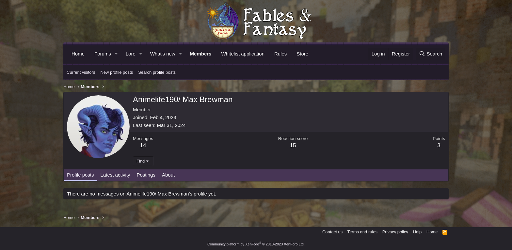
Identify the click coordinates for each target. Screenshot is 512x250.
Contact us (332, 231)
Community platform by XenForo (256, 244)
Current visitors (81, 72)
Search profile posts (157, 72)
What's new (162, 53)
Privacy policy (395, 231)
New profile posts (116, 72)
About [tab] (168, 175)
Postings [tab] (145, 175)
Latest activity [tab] (115, 175)
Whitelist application (242, 53)
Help (417, 231)
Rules (280, 53)
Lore (131, 53)
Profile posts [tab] (80, 175)
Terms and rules (362, 231)
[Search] (430, 54)
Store (302, 53)
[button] (116, 54)
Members (201, 53)
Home (78, 53)
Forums (102, 53)
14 (143, 145)
